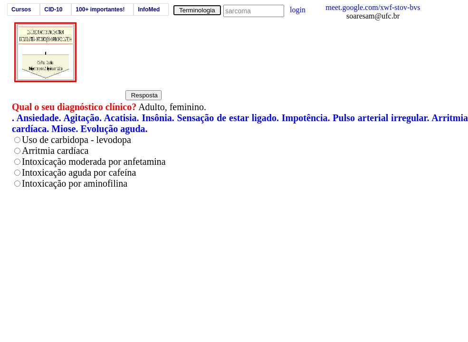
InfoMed (149, 9)
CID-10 (53, 9)
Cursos (21, 9)
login (298, 10)
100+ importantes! (100, 9)
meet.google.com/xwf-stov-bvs (372, 7)
